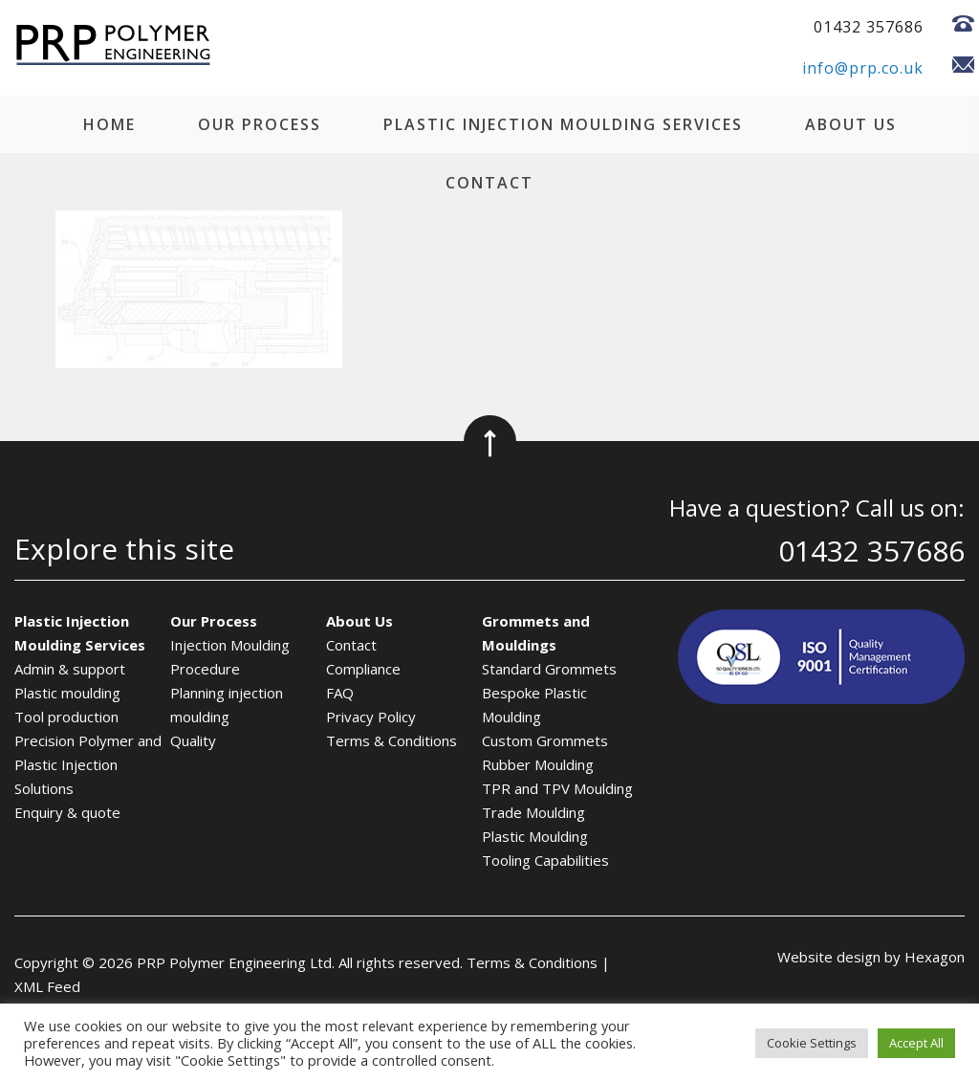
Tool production (66, 716)
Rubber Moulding (538, 764)
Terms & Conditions (391, 740)
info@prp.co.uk (863, 67)
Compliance (363, 668)
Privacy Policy (371, 716)
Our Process (259, 124)
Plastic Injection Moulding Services (563, 124)
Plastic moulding (67, 692)
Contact (489, 182)
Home (109, 124)
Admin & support (69, 668)
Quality (193, 740)
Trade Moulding (533, 812)
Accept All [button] (916, 1042)
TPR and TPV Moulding (557, 788)
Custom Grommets (545, 740)
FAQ (340, 692)
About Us (851, 124)
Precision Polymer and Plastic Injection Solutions (88, 764)
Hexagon (934, 956)
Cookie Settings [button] (812, 1042)
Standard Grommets (549, 668)
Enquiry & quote (67, 812)
